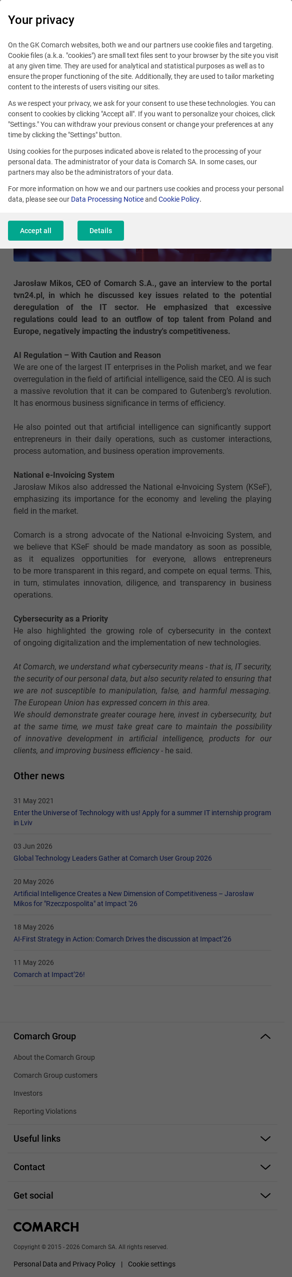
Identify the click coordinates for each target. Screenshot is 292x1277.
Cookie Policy (179, 199)
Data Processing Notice (107, 199)
